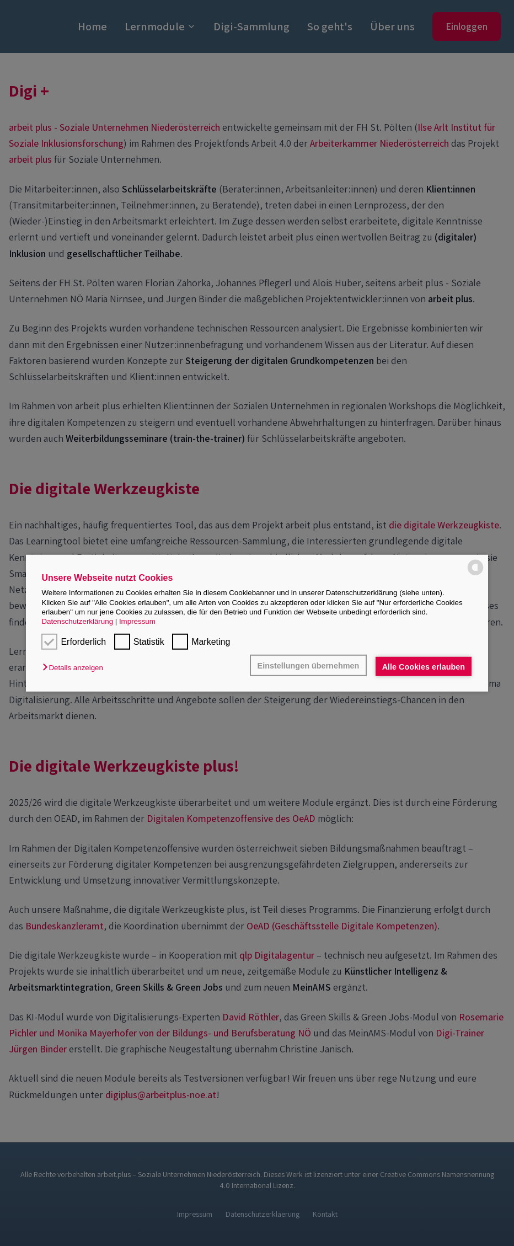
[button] (75, 667)
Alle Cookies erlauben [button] (423, 666)
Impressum (137, 621)
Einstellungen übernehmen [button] (309, 665)
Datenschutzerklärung (77, 621)
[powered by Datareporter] (475, 567)
